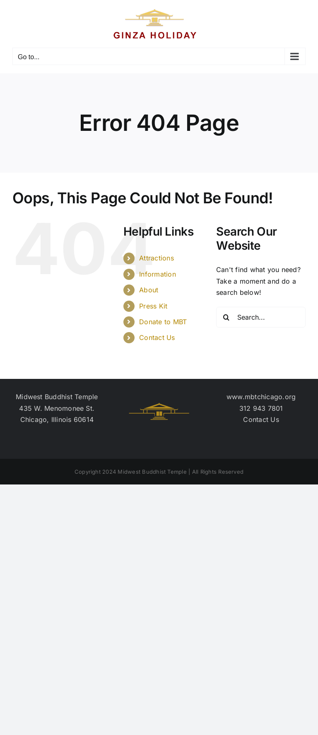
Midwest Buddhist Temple (57, 397)
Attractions (156, 258)
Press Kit (153, 306)
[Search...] (261, 317)
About (148, 290)
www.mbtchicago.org (261, 397)
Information (157, 274)
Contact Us (157, 337)
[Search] (226, 317)
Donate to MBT (163, 322)
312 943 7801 (261, 408)
